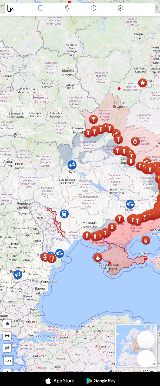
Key (120, 8)
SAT (8, 361)
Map (67, 8)
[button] (122, 219)
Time (93, 8)
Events (40, 8)
